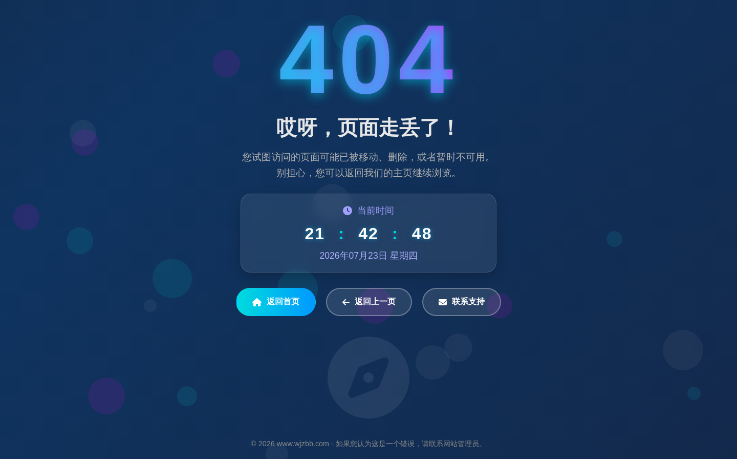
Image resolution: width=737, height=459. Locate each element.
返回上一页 (369, 301)
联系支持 (462, 301)
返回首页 (275, 301)
